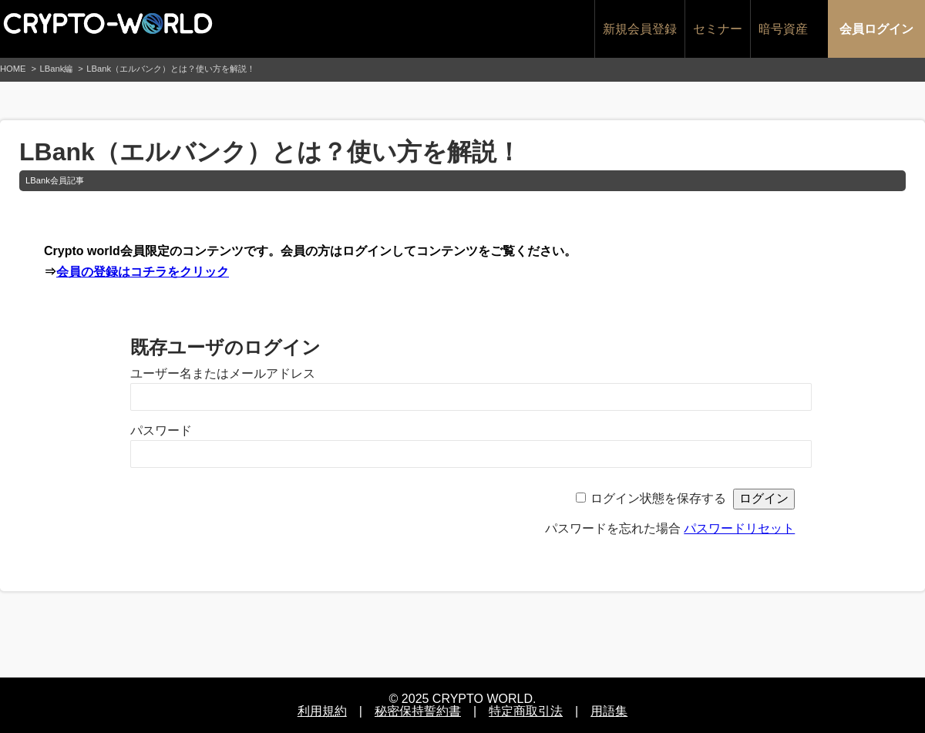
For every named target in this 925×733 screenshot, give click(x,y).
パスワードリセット (739, 528)
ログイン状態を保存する (658, 498)
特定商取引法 (526, 711)
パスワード (161, 430)
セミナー (717, 28)
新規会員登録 (640, 28)
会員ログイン (876, 28)
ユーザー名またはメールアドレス (222, 373)
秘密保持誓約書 (418, 711)
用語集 (608, 711)
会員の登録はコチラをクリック (142, 271)
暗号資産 (783, 28)
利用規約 (322, 711)
